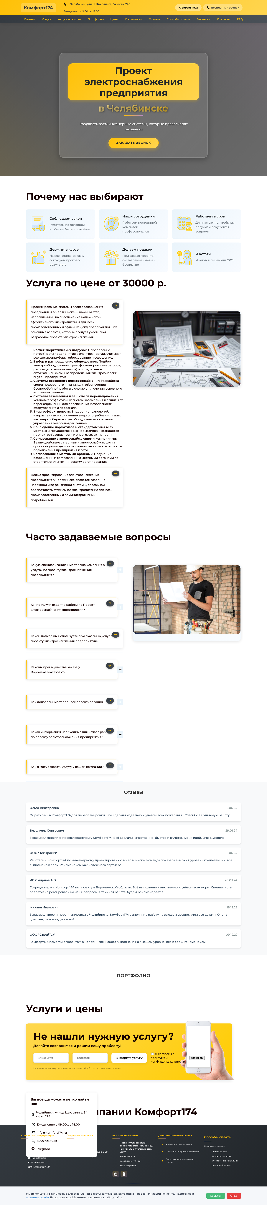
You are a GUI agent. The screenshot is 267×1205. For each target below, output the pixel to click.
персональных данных (109, 1068)
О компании (133, 19)
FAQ (240, 19)
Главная (29, 19)
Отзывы (154, 19)
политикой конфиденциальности (168, 1059)
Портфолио (96, 19)
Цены (114, 19)
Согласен (215, 1195)
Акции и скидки (69, 19)
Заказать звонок (133, 142)
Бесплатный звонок (222, 7)
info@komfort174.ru (52, 1132)
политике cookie (37, 1197)
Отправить (197, 1057)
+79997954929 (188, 7)
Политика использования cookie (179, 1161)
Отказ (233, 1195)
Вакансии (203, 19)
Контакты (223, 19)
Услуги (46, 19)
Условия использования (179, 1144)
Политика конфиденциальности (183, 1151)
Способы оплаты (178, 19)
